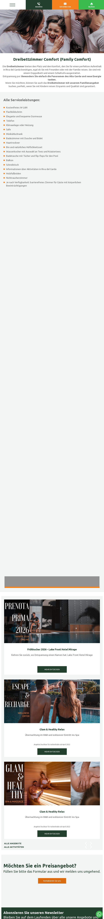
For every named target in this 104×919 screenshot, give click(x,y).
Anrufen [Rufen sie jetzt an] (38, 5)
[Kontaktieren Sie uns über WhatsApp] (99, 914)
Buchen (91, 5)
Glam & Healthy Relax (52, 729)
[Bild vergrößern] (52, 239)
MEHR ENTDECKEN (52, 669)
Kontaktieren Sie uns (52, 881)
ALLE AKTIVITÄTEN (14, 847)
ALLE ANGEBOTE (12, 843)
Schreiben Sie (65, 5)
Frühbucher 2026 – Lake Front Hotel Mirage (52, 649)
